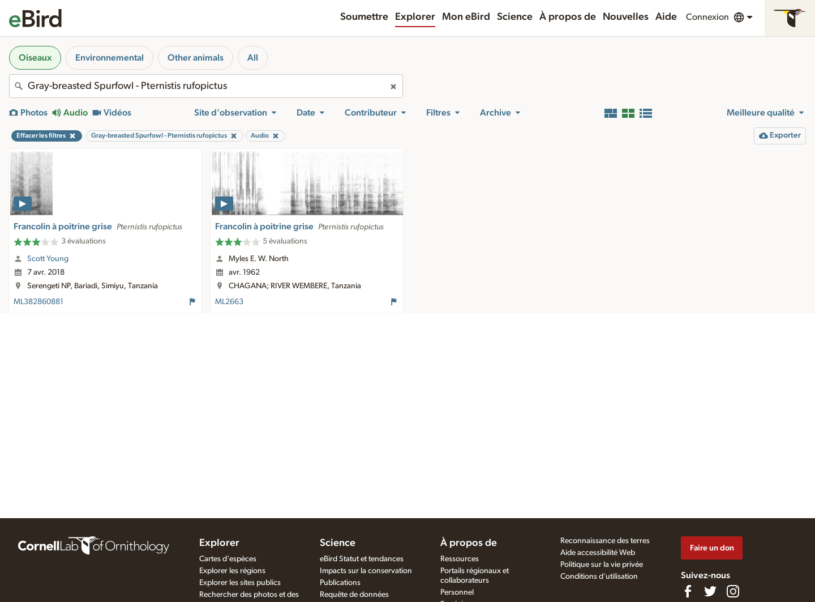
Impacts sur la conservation (366, 571)
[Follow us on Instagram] (733, 591)
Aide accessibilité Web (597, 553)
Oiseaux (35, 57)
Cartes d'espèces (227, 559)
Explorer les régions (232, 571)
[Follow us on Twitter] (710, 591)
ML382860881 (38, 302)
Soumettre (364, 17)
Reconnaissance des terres (605, 541)
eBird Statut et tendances (362, 559)
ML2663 (229, 302)
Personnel (457, 592)
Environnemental (109, 57)
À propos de (567, 17)
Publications (340, 583)
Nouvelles (626, 17)
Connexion (707, 17)
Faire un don (712, 548)
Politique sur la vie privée (601, 565)
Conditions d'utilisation (599, 576)
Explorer (415, 17)
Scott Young (47, 259)
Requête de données (354, 595)
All (252, 57)
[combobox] (206, 86)
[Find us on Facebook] (687, 591)
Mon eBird (466, 17)
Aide (666, 17)
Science (515, 17)
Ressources (459, 559)
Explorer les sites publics (240, 583)
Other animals (196, 57)
